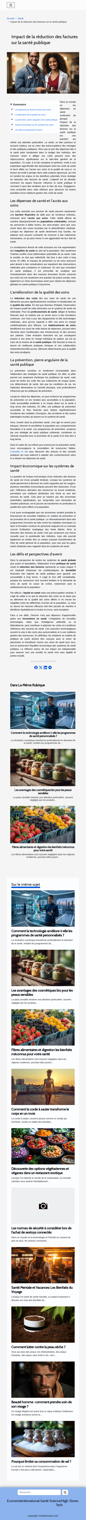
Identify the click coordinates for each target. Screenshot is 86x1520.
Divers (74, 1501)
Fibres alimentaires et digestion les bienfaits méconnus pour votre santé (43, 848)
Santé (21, 18)
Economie (14, 1501)
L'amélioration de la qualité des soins (30, 115)
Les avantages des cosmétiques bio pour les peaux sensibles (43, 791)
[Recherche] (39, 1492)
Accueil (10, 18)
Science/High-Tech (59, 1503)
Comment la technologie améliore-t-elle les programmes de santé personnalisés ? (43, 734)
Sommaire (19, 104)
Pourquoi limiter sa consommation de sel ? (41, 1461)
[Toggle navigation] (11, 5)
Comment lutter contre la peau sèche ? (38, 1347)
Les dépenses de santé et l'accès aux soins (33, 110)
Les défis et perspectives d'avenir (29, 130)
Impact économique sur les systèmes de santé (34, 125)
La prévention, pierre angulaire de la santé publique (36, 120)
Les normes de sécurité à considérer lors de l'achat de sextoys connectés (41, 1230)
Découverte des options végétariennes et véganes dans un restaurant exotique (40, 1171)
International (30, 1501)
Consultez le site (19, 451)
